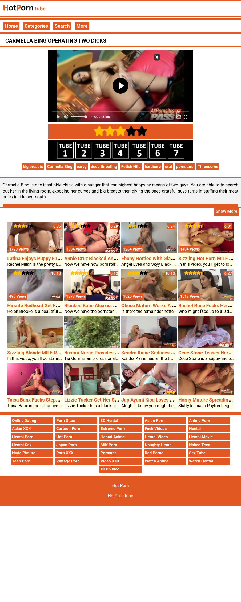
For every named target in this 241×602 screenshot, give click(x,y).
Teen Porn (21, 461)
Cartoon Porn (68, 428)
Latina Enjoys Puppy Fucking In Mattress (51, 258)
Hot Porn (64, 437)
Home (11, 26)
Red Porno (154, 453)
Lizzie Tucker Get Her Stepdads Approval (108, 400)
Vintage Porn (68, 461)
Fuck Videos (156, 428)
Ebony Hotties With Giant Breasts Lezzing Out (170, 258)
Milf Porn (109, 445)
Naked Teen (199, 445)
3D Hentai (109, 420)
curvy (82, 166)
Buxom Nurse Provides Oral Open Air (103, 352)
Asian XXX (21, 428)
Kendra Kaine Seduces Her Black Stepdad (166, 352)
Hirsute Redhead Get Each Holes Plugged (51, 305)
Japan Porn (66, 445)
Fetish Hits (130, 166)
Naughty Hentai (159, 445)
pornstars (185, 166)
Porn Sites (65, 420)
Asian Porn (154, 420)
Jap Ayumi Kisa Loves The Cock (155, 400)
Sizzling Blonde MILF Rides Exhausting (49, 352)
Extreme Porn (113, 428)
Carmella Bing (60, 166)
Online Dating (24, 420)
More (82, 26)
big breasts (33, 166)
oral (168, 166)
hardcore (153, 166)
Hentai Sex (21, 445)
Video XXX (110, 461)
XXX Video (110, 469)
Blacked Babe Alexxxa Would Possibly (105, 305)
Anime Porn (199, 420)
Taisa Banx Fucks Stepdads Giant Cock (49, 400)
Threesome (208, 166)
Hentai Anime (113, 437)
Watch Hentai (201, 461)
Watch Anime (156, 461)
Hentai (195, 428)
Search (62, 26)
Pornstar (108, 453)
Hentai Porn (22, 437)
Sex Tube (197, 453)
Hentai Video (156, 437)
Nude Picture (23, 453)
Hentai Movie (201, 437)
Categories (36, 26)
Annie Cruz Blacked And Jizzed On (101, 258)
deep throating (104, 166)
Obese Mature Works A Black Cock (158, 305)
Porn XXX (64, 453)
